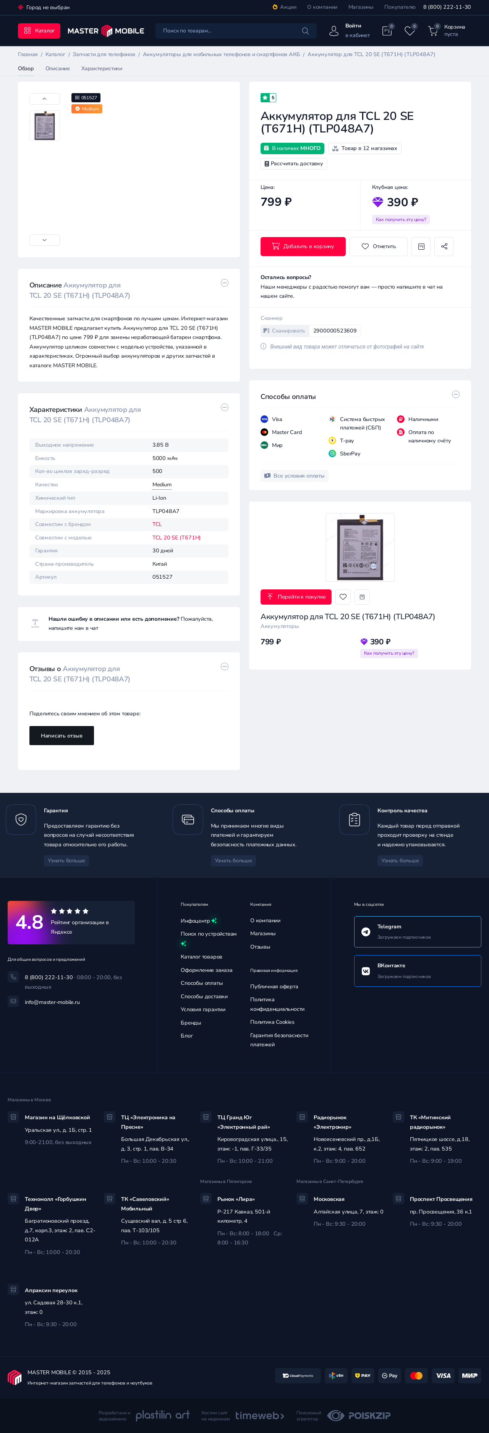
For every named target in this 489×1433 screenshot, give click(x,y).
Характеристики (101, 68)
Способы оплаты (202, 983)
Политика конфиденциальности (277, 1004)
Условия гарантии (203, 1009)
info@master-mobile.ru (52, 1002)
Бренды (191, 1022)
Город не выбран (47, 7)
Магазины (361, 7)
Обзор (26, 68)
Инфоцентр (199, 921)
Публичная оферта (274, 986)
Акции (284, 7)
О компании (322, 7)
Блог (187, 1035)
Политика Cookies (272, 1022)
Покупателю (400, 7)
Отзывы (260, 946)
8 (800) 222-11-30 (447, 7)
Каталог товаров (201, 956)
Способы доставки (204, 996)
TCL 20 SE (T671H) (176, 537)
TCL (157, 524)
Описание (57, 68)
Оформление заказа (206, 970)
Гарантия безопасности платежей (279, 1040)
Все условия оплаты (294, 475)
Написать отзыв (62, 735)
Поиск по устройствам (209, 939)
